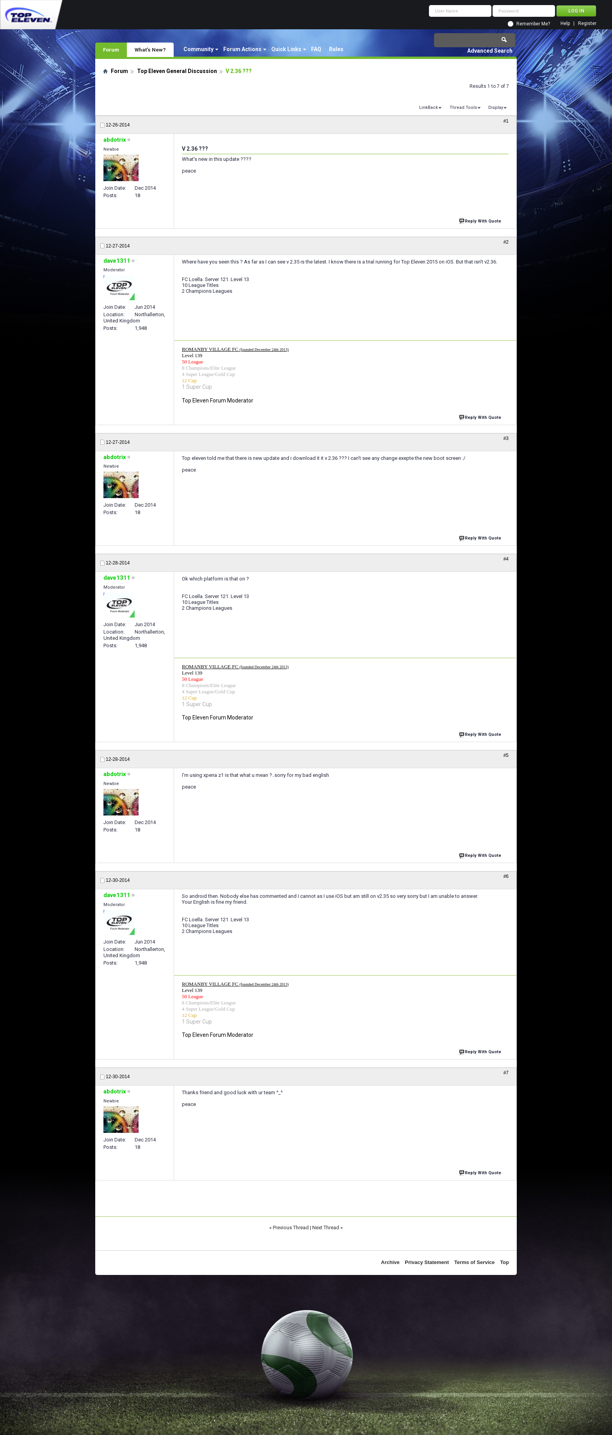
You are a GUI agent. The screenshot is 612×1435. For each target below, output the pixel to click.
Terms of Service (474, 1262)
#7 (506, 1072)
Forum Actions (242, 49)
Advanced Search (489, 51)
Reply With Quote (481, 220)
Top (504, 1262)
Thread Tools (463, 107)
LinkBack (428, 107)
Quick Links (286, 49)
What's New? (150, 49)
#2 (506, 242)
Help (565, 23)
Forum (111, 49)
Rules (336, 49)
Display (495, 107)
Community (198, 49)
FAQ (316, 49)
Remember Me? (533, 24)
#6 (506, 876)
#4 (506, 559)
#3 (506, 438)
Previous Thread (291, 1227)
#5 (506, 755)
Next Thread (325, 1227)
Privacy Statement (427, 1262)
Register (587, 23)
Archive (390, 1262)
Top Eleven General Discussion (177, 71)
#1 (506, 121)
